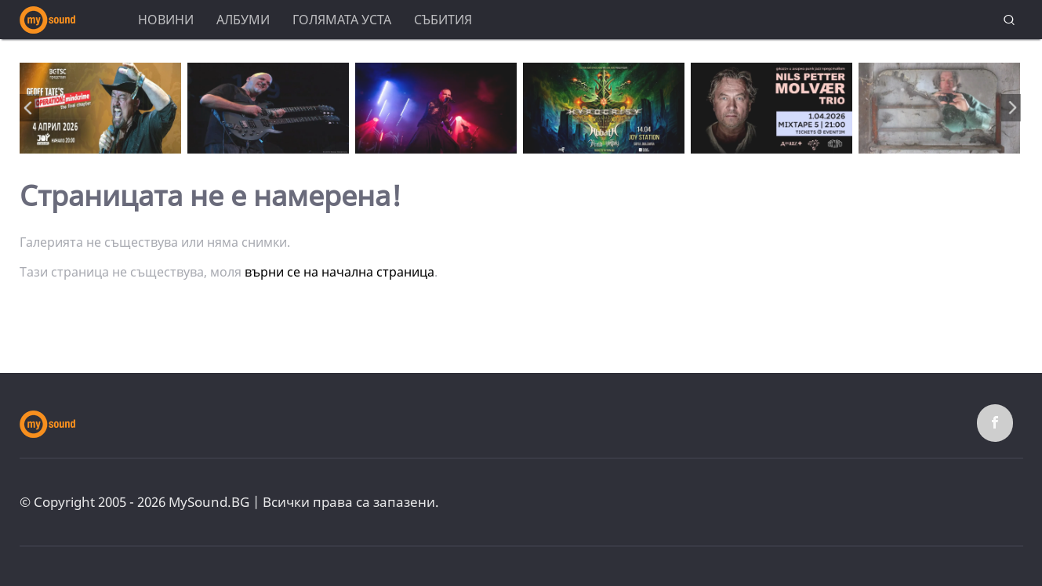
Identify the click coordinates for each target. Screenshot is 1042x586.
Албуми (243, 19)
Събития (443, 19)
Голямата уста (341, 19)
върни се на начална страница (339, 271)
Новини (166, 19)
